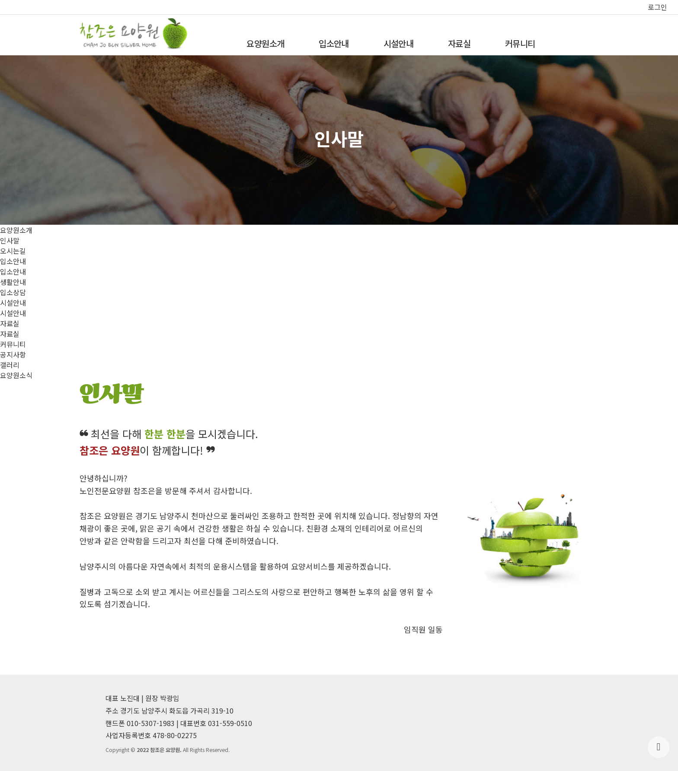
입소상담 (13, 292)
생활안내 (13, 282)
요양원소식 (16, 375)
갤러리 (9, 365)
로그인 (657, 7)
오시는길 (13, 250)
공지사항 (13, 354)
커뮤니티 (520, 43)
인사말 (9, 240)
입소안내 (334, 43)
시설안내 (398, 43)
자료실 (459, 43)
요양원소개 (265, 43)
